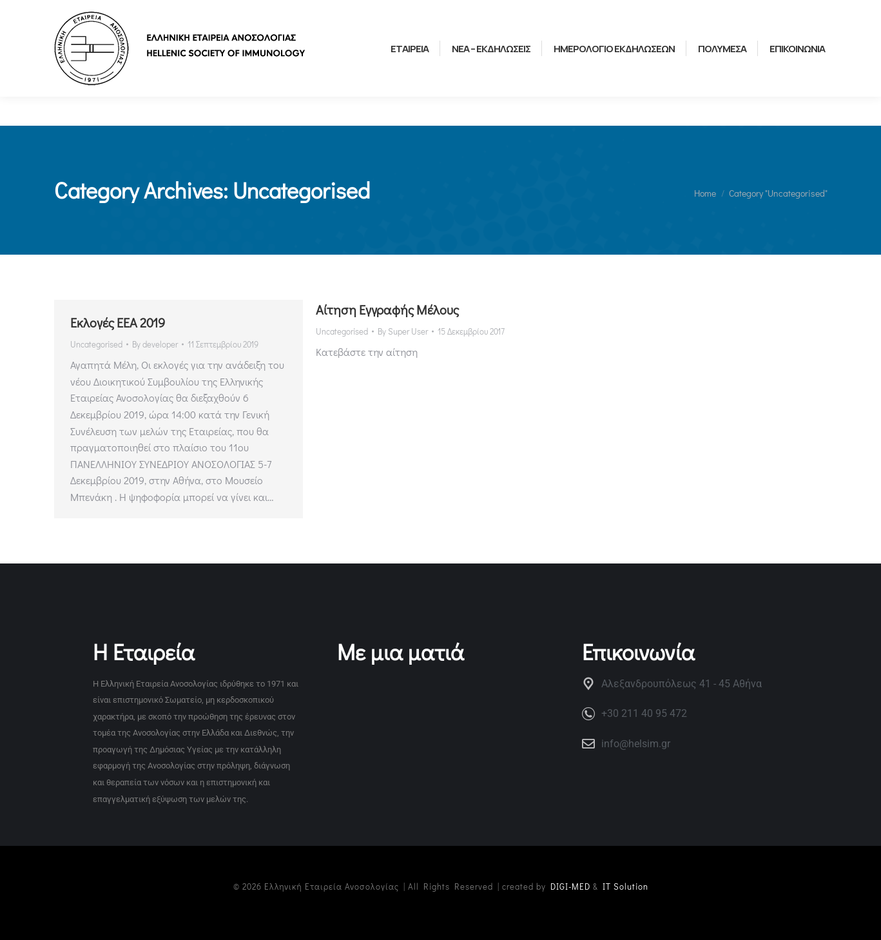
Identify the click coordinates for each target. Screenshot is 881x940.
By (155, 343)
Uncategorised (96, 343)
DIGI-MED (570, 886)
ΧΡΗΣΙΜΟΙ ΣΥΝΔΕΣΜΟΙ (101, 14)
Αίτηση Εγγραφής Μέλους (387, 309)
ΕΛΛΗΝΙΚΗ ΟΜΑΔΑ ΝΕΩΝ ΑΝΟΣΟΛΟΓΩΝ (265, 14)
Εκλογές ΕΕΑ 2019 (117, 322)
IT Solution (625, 886)
